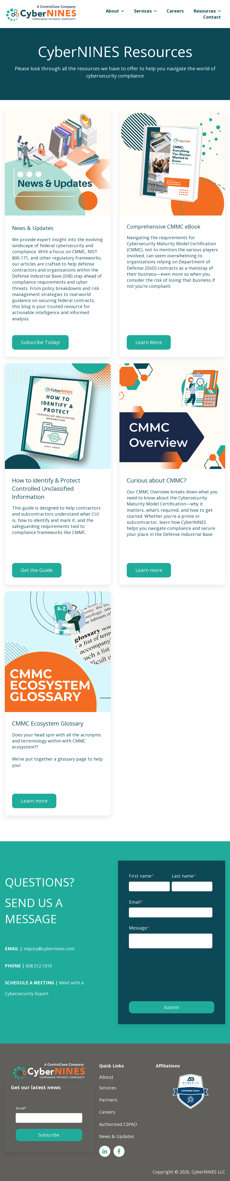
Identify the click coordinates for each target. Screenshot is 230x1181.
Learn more (148, 570)
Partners (108, 1100)
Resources (204, 11)
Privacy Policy (145, 986)
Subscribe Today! (40, 342)
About (112, 11)
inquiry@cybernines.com (48, 948)
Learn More (148, 342)
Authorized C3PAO (118, 1124)
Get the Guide (37, 570)
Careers (175, 11)
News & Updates (116, 1136)
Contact (212, 17)
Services (143, 11)
